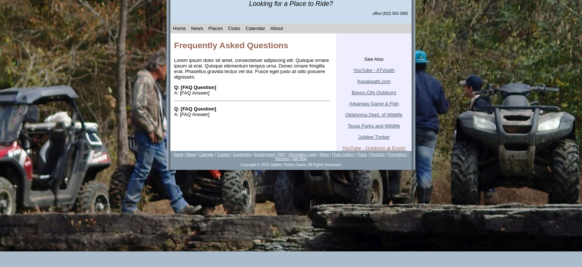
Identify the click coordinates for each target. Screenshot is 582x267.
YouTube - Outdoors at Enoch (374, 148)
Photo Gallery (343, 154)
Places (215, 28)
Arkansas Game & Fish (374, 103)
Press (362, 154)
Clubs (234, 28)
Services (282, 158)
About (276, 28)
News (197, 28)
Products (377, 154)
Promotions (397, 154)
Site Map (299, 158)
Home (179, 28)
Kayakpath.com (374, 81)
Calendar (255, 28)
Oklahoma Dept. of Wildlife (374, 115)
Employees (242, 154)
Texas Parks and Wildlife (374, 126)
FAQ (281, 154)
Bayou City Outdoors (374, 92)
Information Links (302, 154)
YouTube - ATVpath (374, 70)
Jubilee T (374, 137)
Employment (264, 154)
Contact (223, 154)
